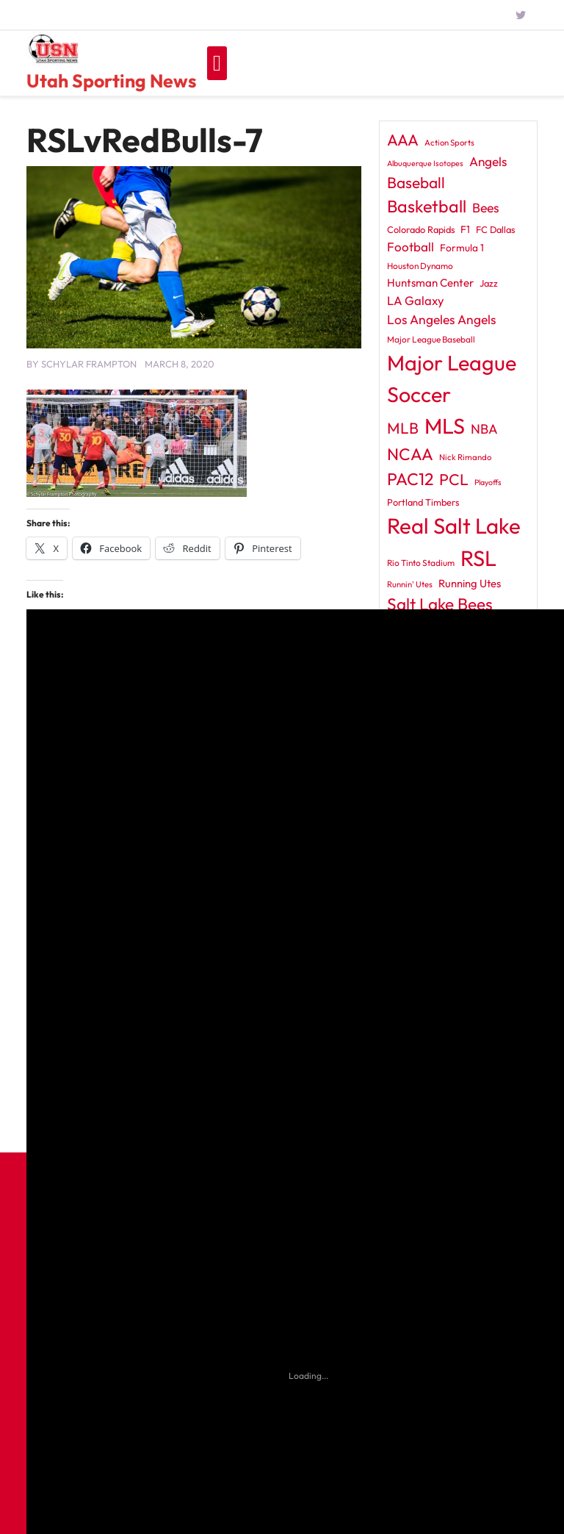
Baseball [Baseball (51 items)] (416, 182)
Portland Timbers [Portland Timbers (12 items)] (423, 502)
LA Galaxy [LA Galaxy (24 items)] (415, 300)
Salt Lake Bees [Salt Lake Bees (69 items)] (440, 603)
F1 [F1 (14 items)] (465, 229)
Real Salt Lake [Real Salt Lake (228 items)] (454, 526)
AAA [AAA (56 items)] (403, 140)
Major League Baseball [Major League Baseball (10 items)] (431, 339)
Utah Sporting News (111, 81)
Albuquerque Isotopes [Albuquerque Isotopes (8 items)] (425, 163)
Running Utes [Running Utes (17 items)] (469, 583)
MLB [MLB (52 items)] (403, 427)
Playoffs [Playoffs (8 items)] (488, 482)
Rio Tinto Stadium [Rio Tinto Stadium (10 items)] (421, 562)
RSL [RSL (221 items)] (478, 558)
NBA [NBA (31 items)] (484, 428)
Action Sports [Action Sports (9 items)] (449, 142)
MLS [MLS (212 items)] (444, 426)
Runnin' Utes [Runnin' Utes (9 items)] (410, 584)
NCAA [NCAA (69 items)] (410, 454)
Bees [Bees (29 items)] (485, 207)
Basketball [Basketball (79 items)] (426, 206)
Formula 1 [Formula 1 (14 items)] (462, 247)
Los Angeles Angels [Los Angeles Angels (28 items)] (441, 320)
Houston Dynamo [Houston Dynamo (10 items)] (420, 265)
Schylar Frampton (89, 364)
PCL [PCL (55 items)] (454, 480)
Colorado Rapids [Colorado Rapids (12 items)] (421, 229)
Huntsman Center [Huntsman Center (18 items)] (430, 283)
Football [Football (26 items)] (410, 246)
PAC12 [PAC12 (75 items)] (410, 479)
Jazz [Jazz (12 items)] (489, 283)
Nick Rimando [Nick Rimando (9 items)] (465, 457)
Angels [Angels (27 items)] (488, 161)
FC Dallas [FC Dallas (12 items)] (495, 229)
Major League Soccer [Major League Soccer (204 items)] (451, 378)
